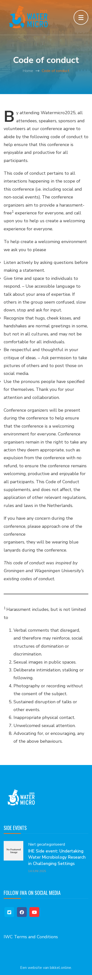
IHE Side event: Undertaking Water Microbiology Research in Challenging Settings (57, 857)
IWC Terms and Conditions (31, 937)
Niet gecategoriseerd (46, 844)
